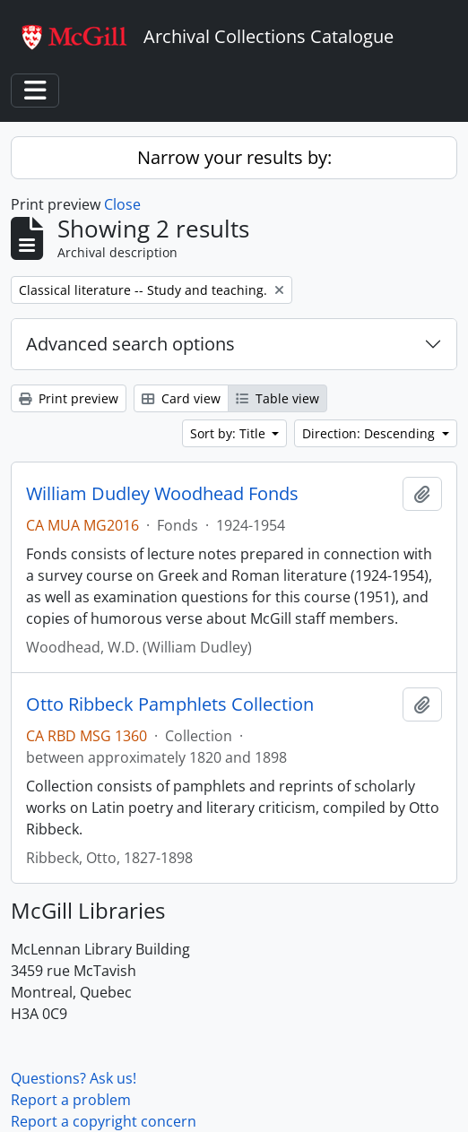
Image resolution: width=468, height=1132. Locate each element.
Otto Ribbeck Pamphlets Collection (170, 704)
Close (122, 204)
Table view (277, 398)
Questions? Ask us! (73, 1078)
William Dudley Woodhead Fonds (162, 494)
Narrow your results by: (234, 157)
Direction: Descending (370, 433)
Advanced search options (130, 344)
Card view (181, 398)
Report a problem (71, 1100)
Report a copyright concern (103, 1121)
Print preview (68, 398)
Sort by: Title (229, 433)
